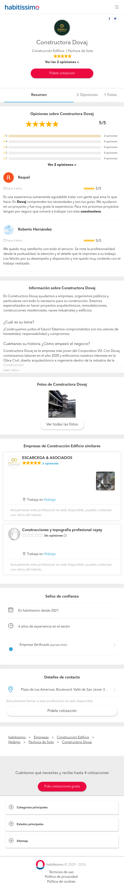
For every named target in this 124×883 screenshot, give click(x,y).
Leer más (10, 370)
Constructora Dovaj (77, 742)
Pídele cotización (62, 73)
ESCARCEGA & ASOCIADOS (47, 458)
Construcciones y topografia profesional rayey (62, 530)
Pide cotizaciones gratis (62, 786)
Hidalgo (50, 500)
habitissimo (17, 737)
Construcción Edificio (48, 51)
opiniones (50, 463)
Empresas (41, 737)
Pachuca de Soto (41, 742)
